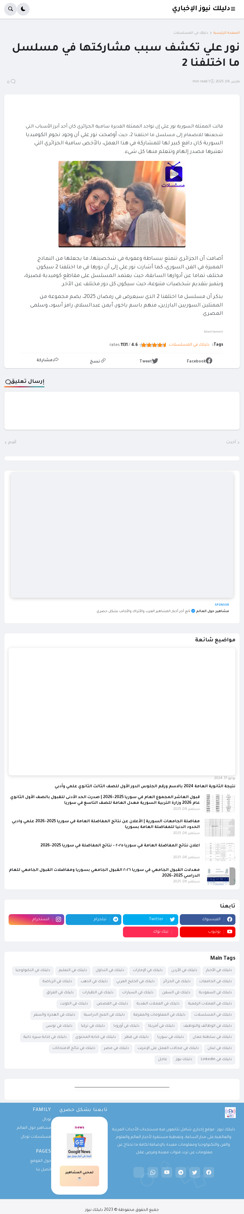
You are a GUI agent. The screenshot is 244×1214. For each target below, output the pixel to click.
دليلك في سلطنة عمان (212, 1037)
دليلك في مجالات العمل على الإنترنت (168, 1048)
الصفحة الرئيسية (227, 33)
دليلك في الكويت (74, 1004)
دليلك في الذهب (94, 982)
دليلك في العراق (60, 993)
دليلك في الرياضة (57, 982)
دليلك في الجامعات (215, 982)
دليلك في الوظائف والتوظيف (207, 1026)
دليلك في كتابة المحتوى (95, 1037)
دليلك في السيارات (137, 993)
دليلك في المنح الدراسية (104, 1015)
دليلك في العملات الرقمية (210, 1004)
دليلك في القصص (112, 1004)
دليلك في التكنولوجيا (33, 971)
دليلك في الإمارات (148, 971)
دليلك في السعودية (215, 993)
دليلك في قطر (137, 1037)
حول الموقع (40, 1161)
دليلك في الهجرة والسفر (54, 1015)
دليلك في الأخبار (219, 971)
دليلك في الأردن (184, 971)
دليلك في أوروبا (126, 1026)
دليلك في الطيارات (97, 993)
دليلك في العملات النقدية (158, 1004)
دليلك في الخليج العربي (135, 982)
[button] (235, 9)
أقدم (12, 442)
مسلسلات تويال (36, 1137)
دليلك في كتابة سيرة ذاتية (45, 1037)
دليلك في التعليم (73, 971)
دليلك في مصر (116, 1048)
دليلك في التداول (110, 971)
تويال (46, 1119)
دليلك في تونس (59, 1026)
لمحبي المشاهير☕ (79, 1176)
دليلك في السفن (176, 993)
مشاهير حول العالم (34, 1128)
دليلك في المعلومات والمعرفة (159, 1015)
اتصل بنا (43, 1170)
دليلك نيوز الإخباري (201, 9)
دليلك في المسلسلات (190, 33)
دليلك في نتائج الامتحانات (73, 1048)
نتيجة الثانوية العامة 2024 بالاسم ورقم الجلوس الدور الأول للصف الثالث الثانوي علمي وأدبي (145, 786)
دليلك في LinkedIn (216, 1060)
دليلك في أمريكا (161, 1026)
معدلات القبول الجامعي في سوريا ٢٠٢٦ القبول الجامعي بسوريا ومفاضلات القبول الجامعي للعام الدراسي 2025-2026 (104, 873)
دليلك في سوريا (170, 1037)
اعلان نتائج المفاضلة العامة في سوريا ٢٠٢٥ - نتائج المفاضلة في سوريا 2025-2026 (120, 846)
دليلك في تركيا (93, 1026)
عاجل (162, 1060)
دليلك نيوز (184, 1060)
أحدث (231, 442)
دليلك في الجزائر (177, 982)
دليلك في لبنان (219, 1048)
